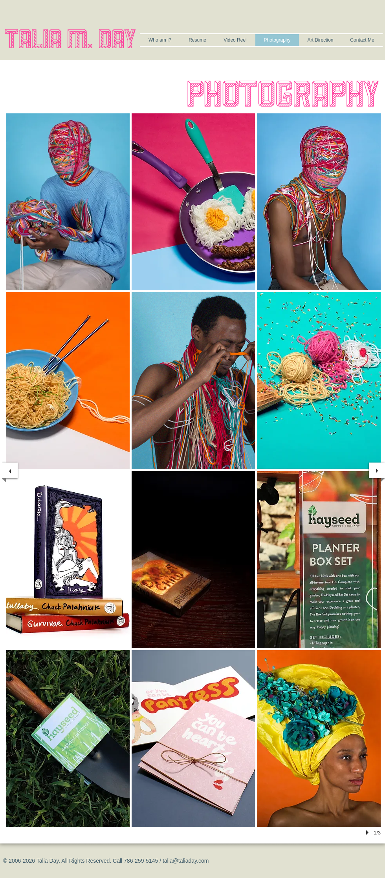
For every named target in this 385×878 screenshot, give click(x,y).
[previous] (10, 470)
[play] (368, 832)
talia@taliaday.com (186, 861)
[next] (377, 470)
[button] (68, 201)
